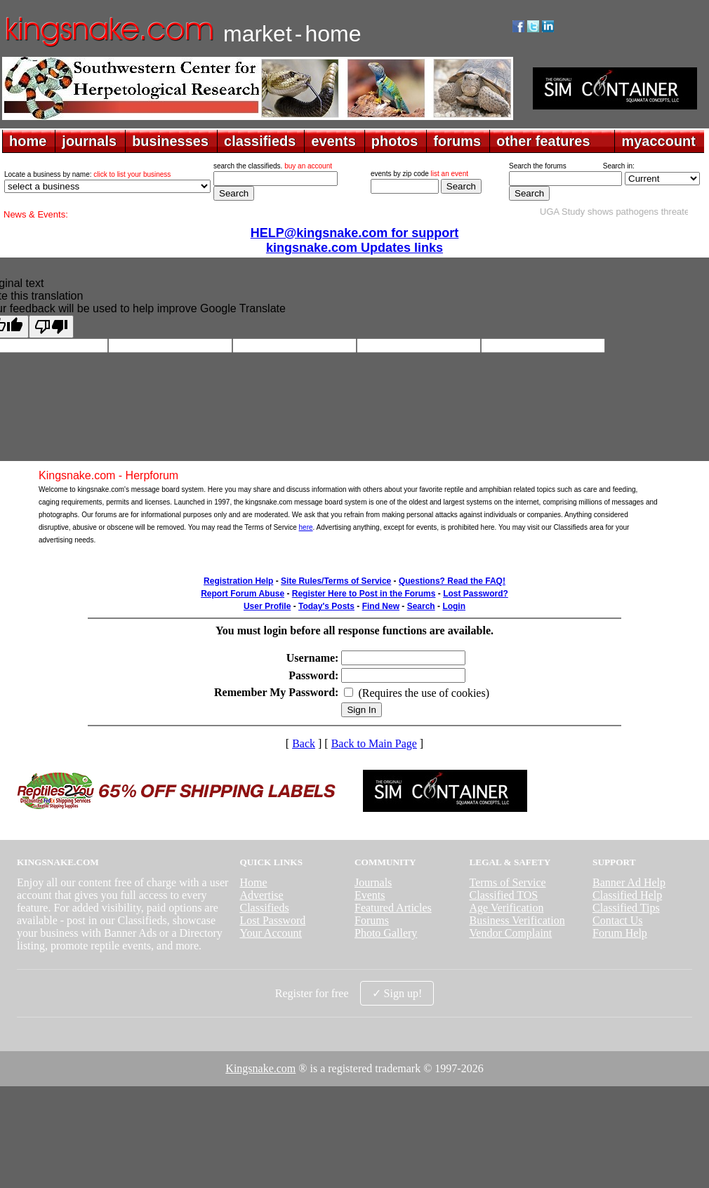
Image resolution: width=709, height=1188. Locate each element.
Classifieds (264, 908)
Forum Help (619, 933)
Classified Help (627, 895)
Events (369, 895)
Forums (371, 920)
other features (543, 141)
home (27, 141)
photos (394, 141)
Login (453, 606)
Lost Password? (475, 594)
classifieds (260, 141)
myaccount (658, 141)
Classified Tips (626, 908)
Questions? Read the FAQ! (452, 581)
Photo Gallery (385, 933)
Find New (380, 606)
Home (253, 882)
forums (457, 141)
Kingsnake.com (260, 1068)
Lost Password (272, 920)
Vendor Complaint (511, 933)
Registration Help (238, 581)
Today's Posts (326, 606)
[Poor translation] (51, 326)
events (333, 141)
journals (89, 141)
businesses (170, 141)
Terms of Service (508, 882)
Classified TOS (504, 895)
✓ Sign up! (397, 993)
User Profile (267, 606)
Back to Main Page (374, 743)
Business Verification (517, 920)
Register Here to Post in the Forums (364, 594)
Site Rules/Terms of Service (336, 581)
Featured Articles (393, 908)
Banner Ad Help (628, 882)
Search (421, 606)
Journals (373, 882)
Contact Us (617, 920)
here (306, 527)
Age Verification (507, 908)
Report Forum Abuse (242, 594)
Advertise (261, 895)
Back (303, 743)
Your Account (270, 933)
